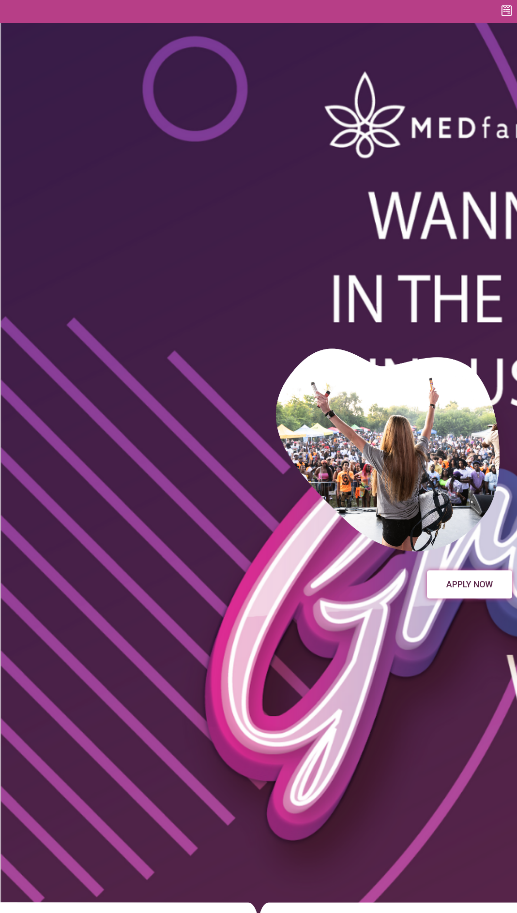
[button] (469, 584)
